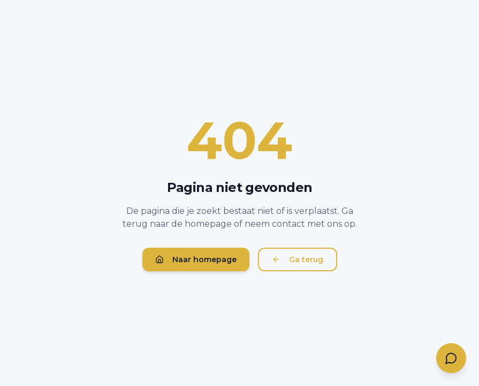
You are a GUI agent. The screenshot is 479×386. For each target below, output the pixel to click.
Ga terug (297, 259)
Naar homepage (196, 259)
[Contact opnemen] (451, 358)
